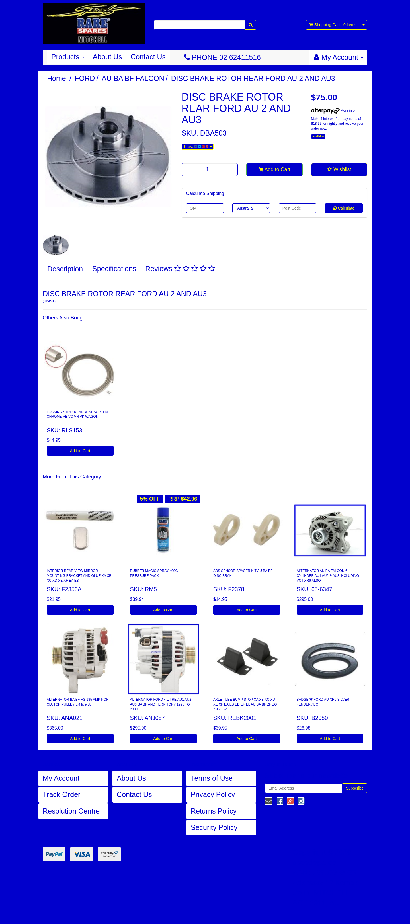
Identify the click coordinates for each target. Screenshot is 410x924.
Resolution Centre (71, 811)
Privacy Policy (213, 794)
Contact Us (148, 57)
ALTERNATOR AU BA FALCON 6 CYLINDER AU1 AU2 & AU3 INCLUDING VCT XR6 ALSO (328, 576)
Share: (197, 147)
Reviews (180, 269)
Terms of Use (212, 778)
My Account (61, 778)
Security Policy (214, 827)
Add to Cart (274, 169)
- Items (332, 24)
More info (333, 110)
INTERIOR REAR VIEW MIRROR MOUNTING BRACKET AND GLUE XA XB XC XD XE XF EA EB (79, 576)
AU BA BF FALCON (133, 78)
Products (67, 57)
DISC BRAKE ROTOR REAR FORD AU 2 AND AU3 (253, 78)
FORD (85, 78)
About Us (107, 57)
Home (56, 78)
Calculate (343, 208)
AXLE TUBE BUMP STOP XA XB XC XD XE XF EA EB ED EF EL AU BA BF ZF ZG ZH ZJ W (245, 704)
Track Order (61, 794)
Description (65, 269)
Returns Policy (214, 811)
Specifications (114, 269)
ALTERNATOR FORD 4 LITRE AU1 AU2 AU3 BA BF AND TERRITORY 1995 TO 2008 (160, 704)
